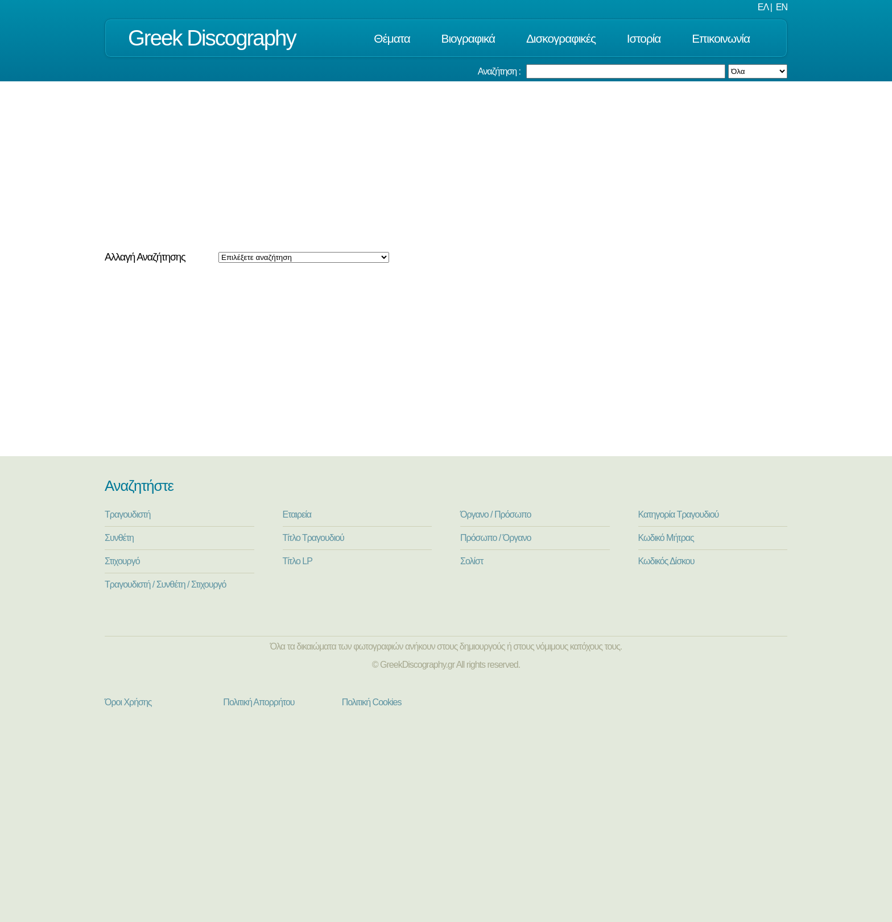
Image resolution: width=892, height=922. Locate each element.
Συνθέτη (119, 538)
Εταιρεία (297, 514)
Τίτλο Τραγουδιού (313, 538)
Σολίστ (471, 561)
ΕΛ (763, 7)
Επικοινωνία (721, 38)
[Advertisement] (446, 166)
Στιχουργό (122, 561)
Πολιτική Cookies (372, 702)
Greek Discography (212, 38)
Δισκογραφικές (561, 38)
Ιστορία (644, 38)
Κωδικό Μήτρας (666, 538)
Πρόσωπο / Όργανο (495, 538)
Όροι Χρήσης (128, 702)
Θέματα (392, 38)
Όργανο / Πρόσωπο (495, 514)
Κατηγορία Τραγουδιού (678, 514)
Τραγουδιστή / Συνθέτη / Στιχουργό (165, 584)
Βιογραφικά (468, 38)
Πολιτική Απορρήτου (258, 702)
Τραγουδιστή (127, 514)
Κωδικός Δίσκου (666, 561)
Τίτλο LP (297, 561)
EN (781, 7)
